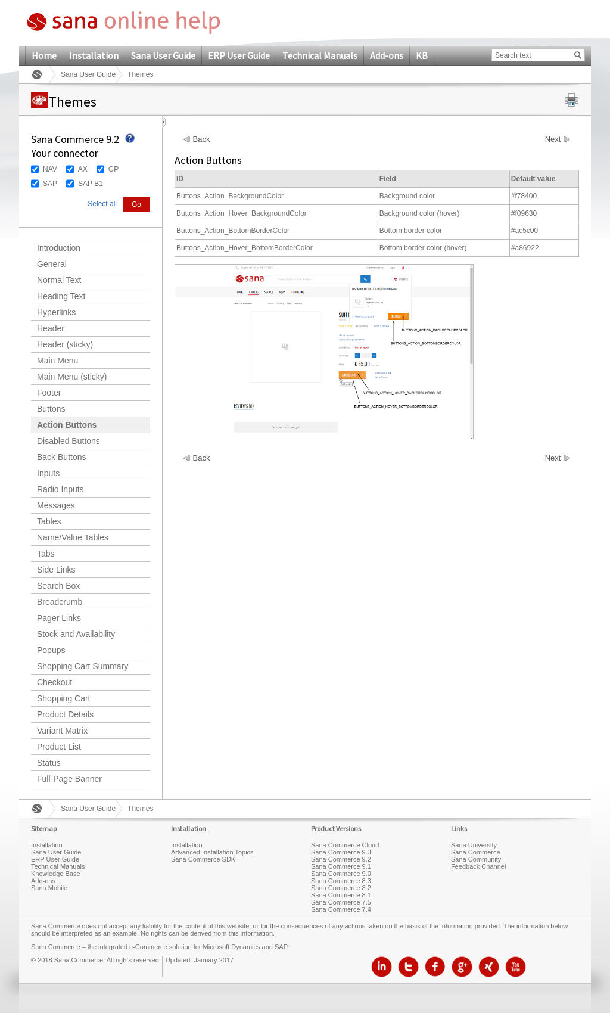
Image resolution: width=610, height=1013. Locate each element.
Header (50, 328)
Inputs (48, 473)
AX (83, 169)
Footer (49, 392)
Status (49, 762)
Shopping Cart (64, 698)
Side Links (56, 569)
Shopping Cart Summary (82, 666)
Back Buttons (61, 457)
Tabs (46, 553)
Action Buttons (67, 425)
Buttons (51, 409)
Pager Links (59, 618)
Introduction (58, 248)
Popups (51, 650)
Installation (94, 55)
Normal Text (59, 280)
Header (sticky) (65, 344)
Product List (59, 746)
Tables (49, 521)
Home (44, 55)
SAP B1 (90, 183)
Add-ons (386, 55)
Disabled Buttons (68, 441)
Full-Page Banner (69, 779)
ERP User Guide (239, 55)
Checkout (54, 682)
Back (201, 139)
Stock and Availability (76, 634)
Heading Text (61, 296)
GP (113, 169)
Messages (56, 505)
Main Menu (57, 360)
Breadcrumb (59, 602)
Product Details (65, 714)
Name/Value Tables (72, 537)
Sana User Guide (163, 55)
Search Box (58, 586)
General (52, 264)
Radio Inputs (60, 489)
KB (422, 55)
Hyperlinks (56, 312)
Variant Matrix (62, 730)
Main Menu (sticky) (72, 376)
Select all (102, 204)
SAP (50, 183)
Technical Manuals (319, 55)
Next (553, 139)
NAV (50, 169)
